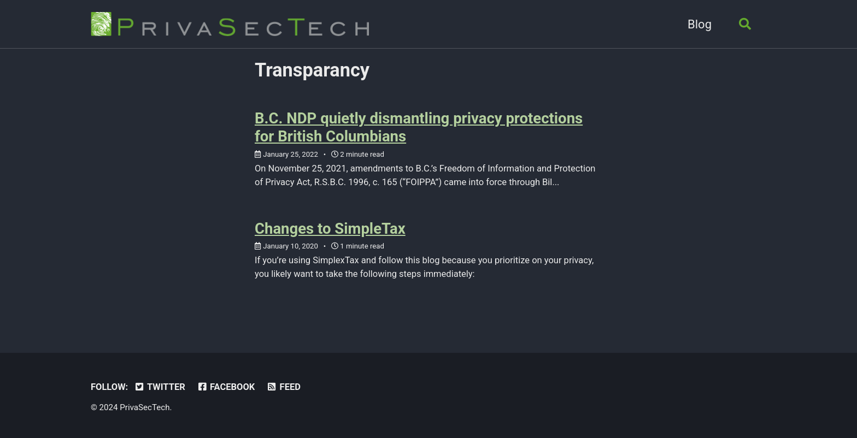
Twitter (159, 387)
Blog (700, 24)
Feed (283, 387)
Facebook (225, 387)
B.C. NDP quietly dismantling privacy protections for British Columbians (419, 127)
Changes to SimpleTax (330, 229)
